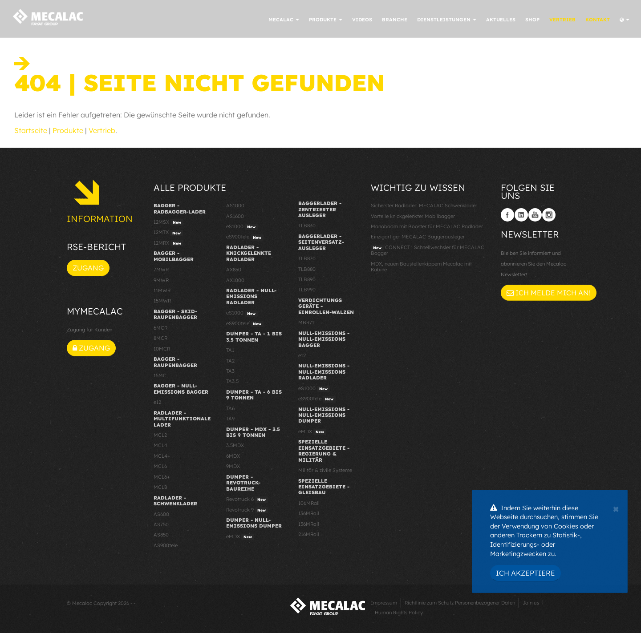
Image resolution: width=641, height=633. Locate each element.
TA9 (230, 418)
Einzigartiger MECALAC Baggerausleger (418, 237)
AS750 (161, 524)
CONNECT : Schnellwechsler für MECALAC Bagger (427, 250)
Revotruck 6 (247, 499)
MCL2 (160, 435)
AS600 (161, 514)
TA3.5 (232, 381)
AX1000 (235, 280)
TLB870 (307, 258)
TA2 (230, 361)
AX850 (233, 269)
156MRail (308, 524)
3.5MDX (235, 445)
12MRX (168, 243)
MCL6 (160, 466)
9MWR (161, 280)
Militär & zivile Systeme (325, 470)
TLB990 (307, 289)
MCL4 (160, 445)
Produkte (68, 130)
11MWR (162, 290)
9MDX (233, 466)
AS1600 (235, 216)
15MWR (162, 301)
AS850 (161, 535)
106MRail (309, 503)
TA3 (230, 371)
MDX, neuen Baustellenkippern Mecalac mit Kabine (421, 267)
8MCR (160, 338)
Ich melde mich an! (549, 292)
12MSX (168, 222)
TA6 (230, 408)
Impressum (384, 603)
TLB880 (307, 269)
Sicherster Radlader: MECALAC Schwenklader (424, 205)
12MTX (168, 232)
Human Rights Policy (399, 612)
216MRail (308, 534)
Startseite (30, 130)
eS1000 (242, 226)
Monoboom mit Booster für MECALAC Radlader (427, 226)
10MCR (162, 349)
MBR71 (306, 322)
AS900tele (166, 545)
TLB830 (307, 225)
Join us (531, 603)
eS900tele (245, 237)
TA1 (230, 350)
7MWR (161, 269)
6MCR (160, 328)
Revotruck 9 (247, 510)
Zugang (88, 267)
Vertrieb (102, 130)
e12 (157, 402)
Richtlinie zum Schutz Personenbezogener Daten (460, 603)
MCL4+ (162, 456)
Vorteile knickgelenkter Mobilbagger (413, 216)
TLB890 (307, 279)
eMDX (240, 536)
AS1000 (235, 205)
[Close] (616, 508)
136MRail (308, 513)
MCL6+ (162, 477)
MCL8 (160, 487)
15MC (160, 375)
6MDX (233, 456)
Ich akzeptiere (525, 572)
